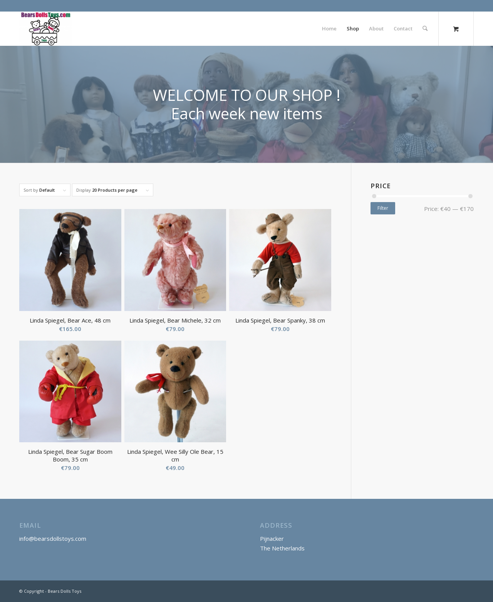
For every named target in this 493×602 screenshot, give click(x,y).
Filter (382, 208)
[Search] (425, 28)
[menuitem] (329, 28)
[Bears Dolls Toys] (45, 28)
